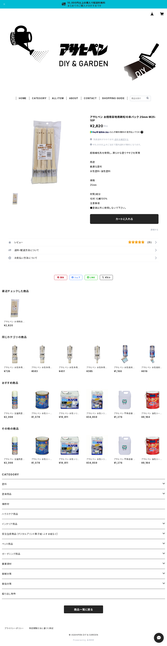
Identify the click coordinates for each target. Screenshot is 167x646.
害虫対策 (7, 583)
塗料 (4, 484)
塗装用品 (7, 494)
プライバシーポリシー (14, 628)
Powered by (83, 640)
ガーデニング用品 (11, 553)
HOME (22, 98)
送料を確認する (121, 139)
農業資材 (7, 563)
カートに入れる (124, 219)
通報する (155, 229)
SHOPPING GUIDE (113, 98)
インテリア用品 (9, 524)
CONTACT (90, 98)
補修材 (5, 504)
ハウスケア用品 (10, 514)
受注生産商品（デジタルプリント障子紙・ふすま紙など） (30, 534)
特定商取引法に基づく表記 (41, 628)
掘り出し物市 (9, 593)
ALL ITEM (58, 98)
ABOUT (73, 98)
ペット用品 (7, 543)
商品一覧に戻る (83, 609)
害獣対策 (7, 573)
